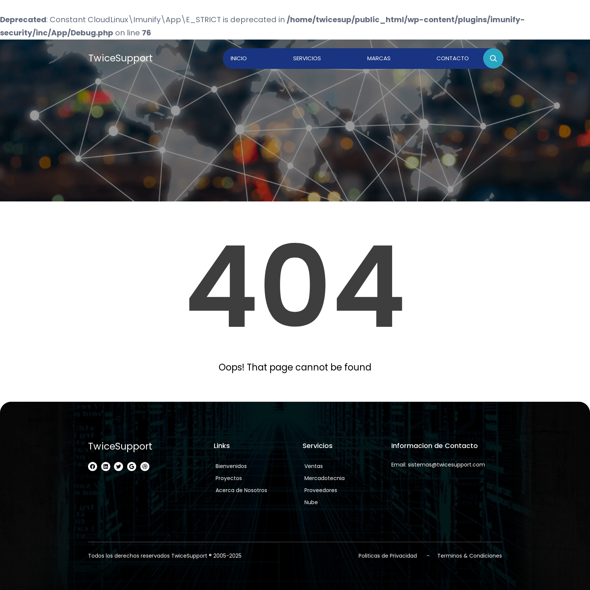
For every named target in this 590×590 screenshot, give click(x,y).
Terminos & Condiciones (469, 556)
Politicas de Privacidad (388, 556)
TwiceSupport (120, 58)
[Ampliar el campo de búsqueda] (493, 58)
